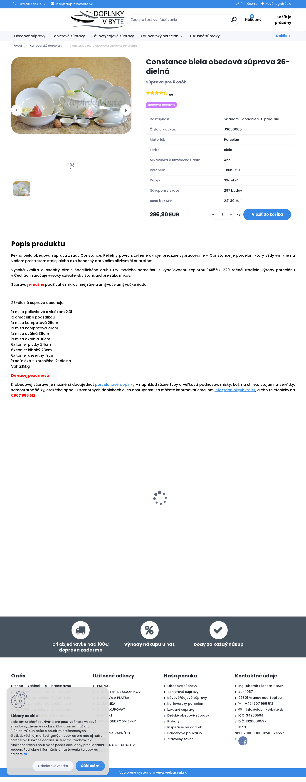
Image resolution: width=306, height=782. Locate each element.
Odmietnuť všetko (53, 766)
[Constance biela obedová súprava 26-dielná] (71, 95)
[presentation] (16, 110)
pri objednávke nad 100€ (80, 652)
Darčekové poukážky (184, 738)
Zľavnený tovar (180, 744)
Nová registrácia (278, 3)
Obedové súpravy (29, 36)
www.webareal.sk (171, 777)
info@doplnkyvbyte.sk (235, 394)
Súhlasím (90, 765)
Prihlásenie (249, 3)
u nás (149, 649)
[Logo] (39, 19)
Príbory (173, 726)
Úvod (18, 45)
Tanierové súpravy (68, 36)
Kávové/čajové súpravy (113, 36)
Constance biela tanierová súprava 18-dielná (38, 509)
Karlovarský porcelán (159, 36)
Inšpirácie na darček (184, 732)
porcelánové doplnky (115, 388)
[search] (202, 21)
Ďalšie (281, 35)
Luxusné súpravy (205, 36)
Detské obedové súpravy (188, 720)
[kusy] (220, 217)
